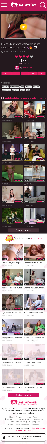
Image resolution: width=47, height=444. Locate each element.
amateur (5, 87)
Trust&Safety (37, 419)
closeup (28, 87)
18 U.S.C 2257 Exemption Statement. (23, 425)
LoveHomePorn (27, 68)
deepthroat (6, 90)
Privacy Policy (32, 417)
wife (28, 90)
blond (23, 90)
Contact (19, 417)
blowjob (36, 87)
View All (43, 98)
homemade (14, 87)
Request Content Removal (18, 419)
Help (11, 417)
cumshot (15, 90)
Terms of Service (17, 422)
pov (22, 87)
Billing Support (34, 422)
